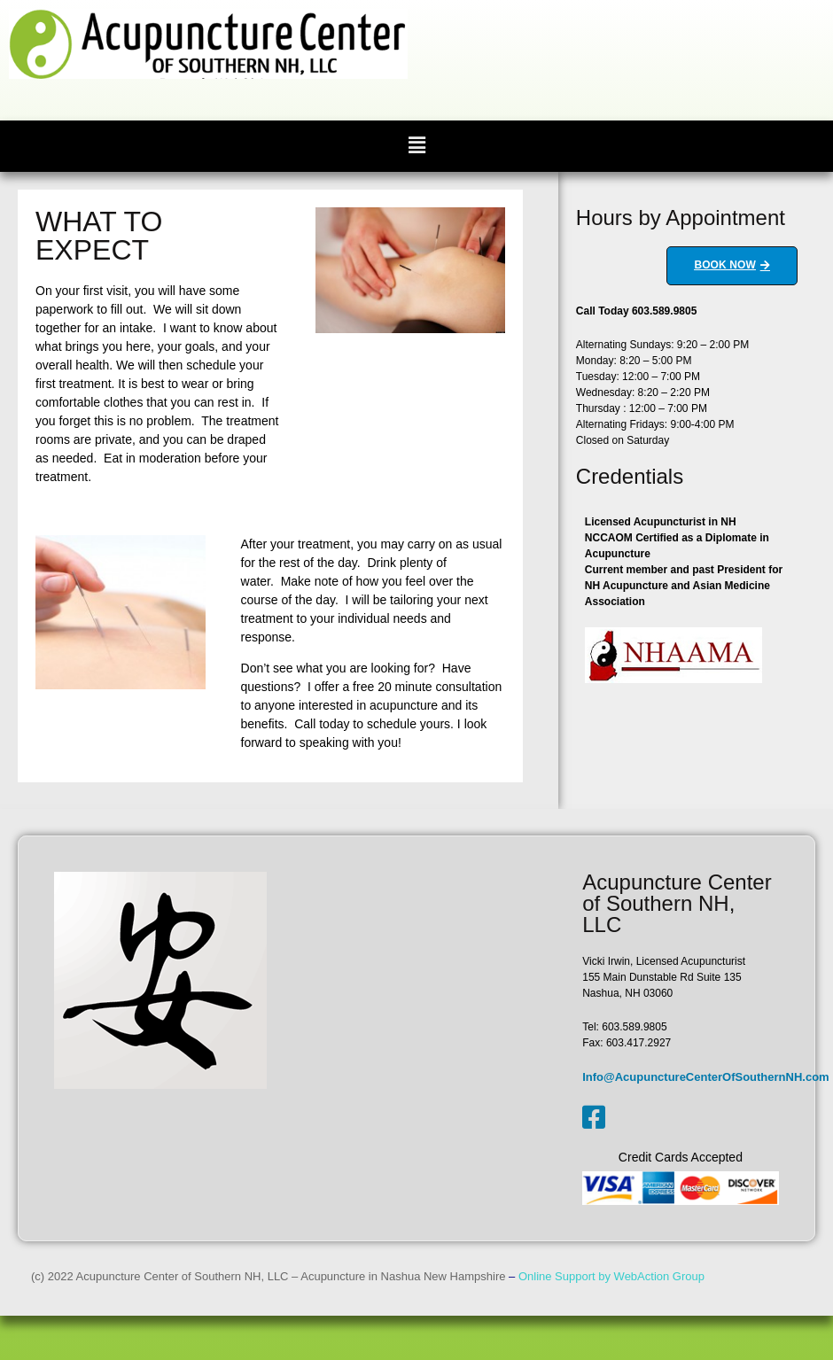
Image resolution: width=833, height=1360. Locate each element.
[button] (416, 146)
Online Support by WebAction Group (611, 1276)
